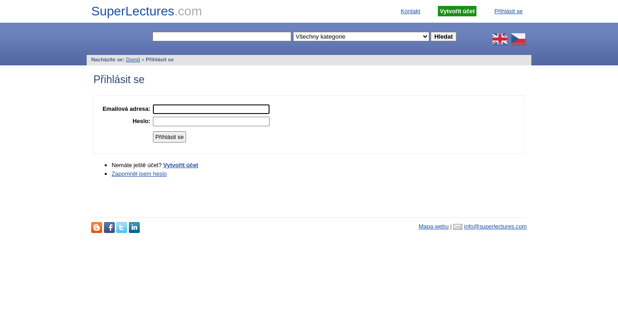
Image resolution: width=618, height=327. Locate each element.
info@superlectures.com (495, 226)
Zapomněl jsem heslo (139, 173)
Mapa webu (434, 226)
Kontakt (410, 11)
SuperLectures (146, 11)
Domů (133, 59)
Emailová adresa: (126, 108)
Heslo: (141, 121)
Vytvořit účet (180, 165)
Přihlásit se (508, 11)
